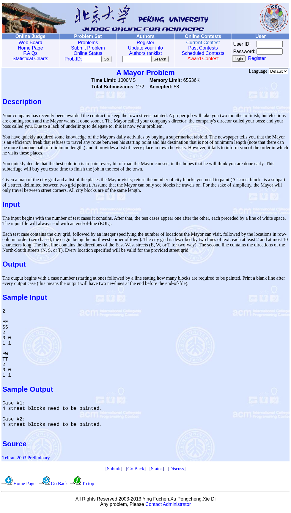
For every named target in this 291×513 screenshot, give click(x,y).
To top (88, 484)
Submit (114, 469)
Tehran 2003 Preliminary (26, 458)
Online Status (86, 53)
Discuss (176, 469)
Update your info (142, 47)
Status (157, 469)
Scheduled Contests (199, 53)
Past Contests (199, 47)
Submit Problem (86, 47)
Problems (86, 42)
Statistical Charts (30, 58)
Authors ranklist (142, 53)
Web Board (30, 42)
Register (143, 42)
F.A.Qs (30, 53)
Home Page (30, 47)
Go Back (136, 469)
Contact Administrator (168, 505)
